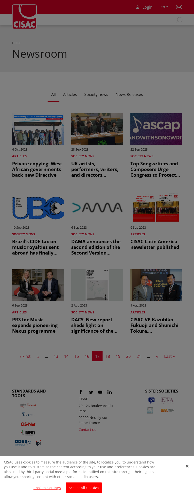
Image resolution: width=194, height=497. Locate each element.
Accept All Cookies (84, 491)
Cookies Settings (47, 491)
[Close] (187, 469)
